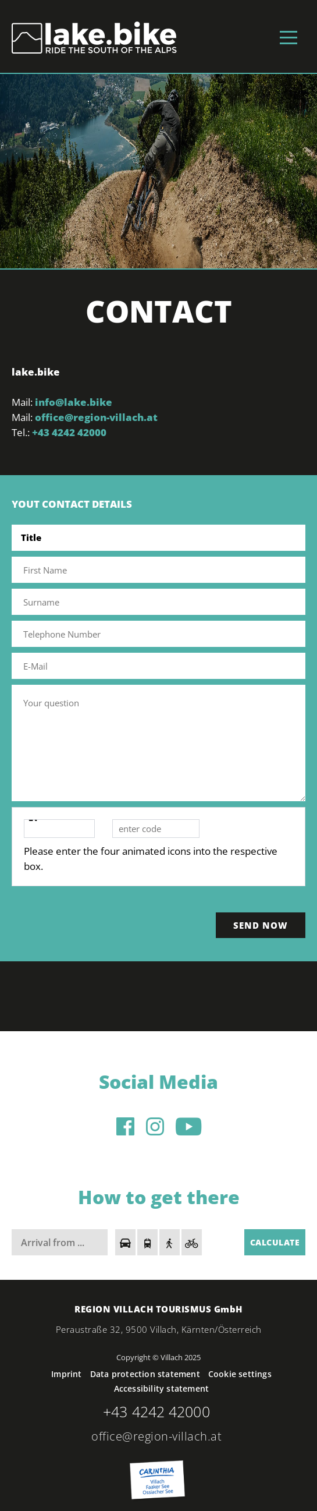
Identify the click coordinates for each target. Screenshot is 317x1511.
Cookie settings (240, 1373)
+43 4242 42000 (69, 432)
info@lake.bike (73, 402)
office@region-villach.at (96, 417)
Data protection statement (145, 1373)
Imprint (66, 1373)
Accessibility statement (161, 1388)
